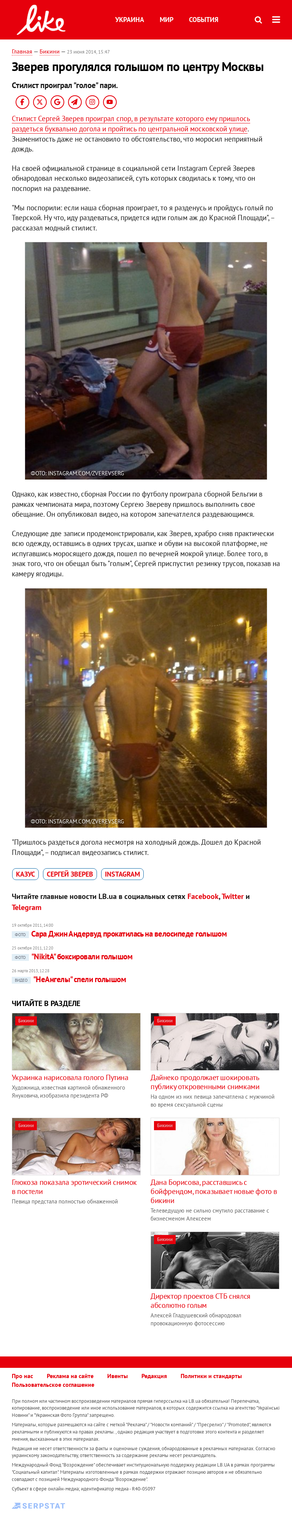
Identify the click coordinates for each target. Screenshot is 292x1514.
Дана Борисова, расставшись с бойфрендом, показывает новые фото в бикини (214, 1191)
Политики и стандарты (211, 1376)
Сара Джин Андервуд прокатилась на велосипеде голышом (119, 934)
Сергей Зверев (70, 874)
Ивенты (117, 1376)
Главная (22, 51)
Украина (129, 19)
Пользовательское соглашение (53, 1384)
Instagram (122, 874)
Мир (166, 19)
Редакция (154, 1376)
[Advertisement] (76, 1285)
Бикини (50, 51)
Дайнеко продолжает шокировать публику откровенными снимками (205, 1081)
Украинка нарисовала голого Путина (70, 1077)
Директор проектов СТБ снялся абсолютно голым (201, 1300)
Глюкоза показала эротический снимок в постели (74, 1186)
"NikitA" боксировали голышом (72, 956)
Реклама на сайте (70, 1376)
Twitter (233, 896)
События (203, 19)
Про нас (22, 1376)
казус (25, 874)
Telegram (26, 907)
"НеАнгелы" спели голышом (69, 979)
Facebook (203, 896)
